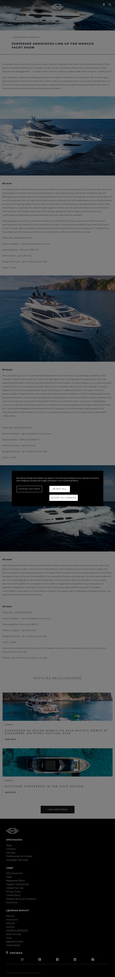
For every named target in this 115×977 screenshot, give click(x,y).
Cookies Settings (29, 489)
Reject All (59, 489)
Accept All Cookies (63, 498)
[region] (57, 488)
